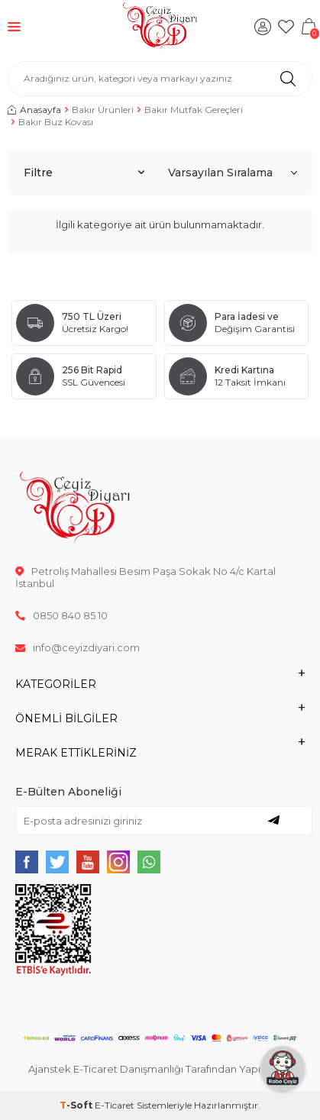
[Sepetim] (308, 26)
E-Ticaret (114, 1105)
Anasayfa (34, 109)
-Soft (77, 1105)
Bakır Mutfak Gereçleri (193, 109)
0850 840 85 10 (61, 615)
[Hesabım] (262, 26)
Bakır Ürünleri (103, 109)
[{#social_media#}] (26, 861)
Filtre (84, 172)
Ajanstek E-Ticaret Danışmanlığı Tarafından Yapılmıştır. (160, 1069)
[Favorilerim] (285, 26)
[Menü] (14, 26)
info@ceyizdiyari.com (77, 647)
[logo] (160, 26)
